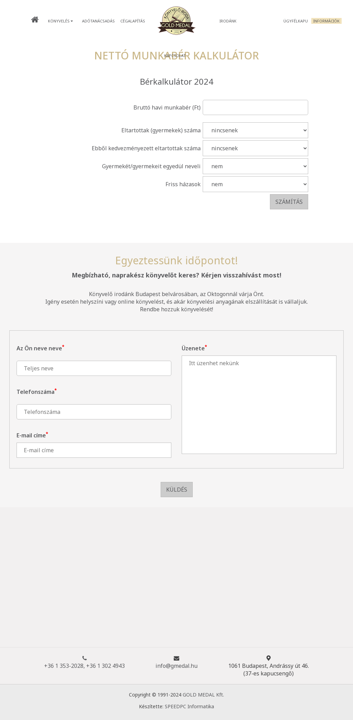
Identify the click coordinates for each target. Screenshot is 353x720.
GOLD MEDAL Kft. (203, 694)
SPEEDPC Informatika (189, 706)
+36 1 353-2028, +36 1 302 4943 (84, 662)
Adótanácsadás (98, 20)
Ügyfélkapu (295, 20)
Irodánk (228, 20)
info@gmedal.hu (176, 666)
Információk (326, 20)
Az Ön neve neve (40, 348)
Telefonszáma (37, 392)
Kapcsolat (175, 55)
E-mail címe (32, 435)
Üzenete (194, 348)
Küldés (176, 489)
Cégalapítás (132, 20)
